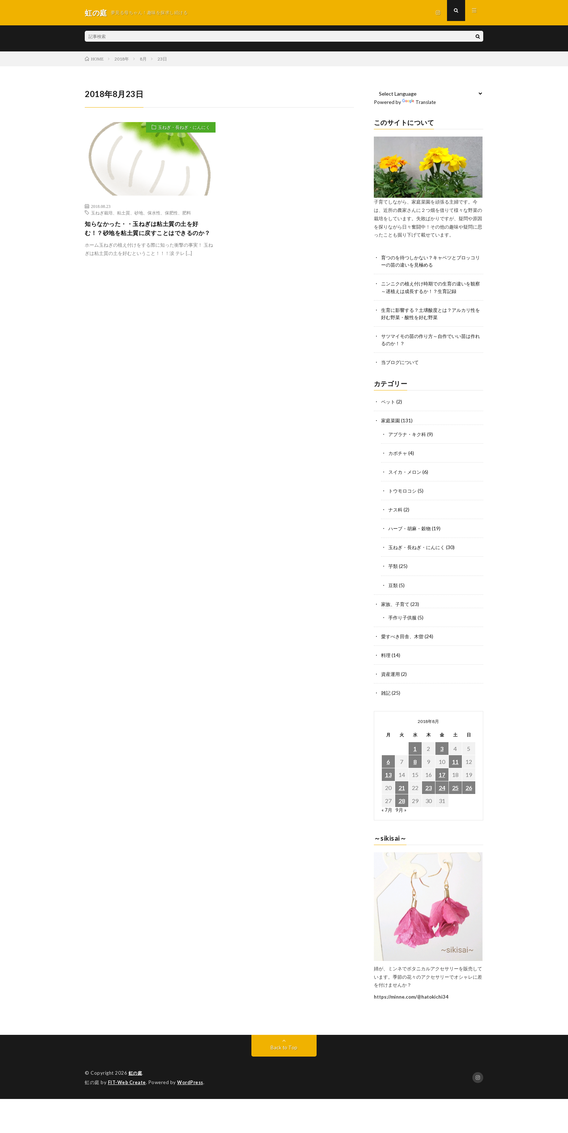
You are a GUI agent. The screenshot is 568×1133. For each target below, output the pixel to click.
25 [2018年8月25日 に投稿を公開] (455, 788)
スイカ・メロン (406, 472)
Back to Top (284, 1047)
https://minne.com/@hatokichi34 (411, 997)
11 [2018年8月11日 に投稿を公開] (455, 761)
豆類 (393, 585)
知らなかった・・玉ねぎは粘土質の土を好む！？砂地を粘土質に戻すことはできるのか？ (148, 234)
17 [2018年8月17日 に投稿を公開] (442, 775)
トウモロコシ (403, 491)
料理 (386, 655)
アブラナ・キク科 (408, 435)
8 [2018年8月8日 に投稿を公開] (415, 761)
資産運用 (391, 674)
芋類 (393, 567)
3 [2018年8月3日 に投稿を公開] (441, 748)
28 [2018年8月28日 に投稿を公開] (401, 801)
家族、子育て (396, 604)
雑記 (386, 693)
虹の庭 (136, 1073)
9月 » (401, 810)
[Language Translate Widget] (429, 93)
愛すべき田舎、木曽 (404, 637)
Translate (419, 102)
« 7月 (387, 810)
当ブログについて (401, 363)
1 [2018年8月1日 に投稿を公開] (415, 748)
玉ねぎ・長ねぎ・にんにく (180, 128)
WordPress (192, 1082)
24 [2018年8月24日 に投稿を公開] (442, 788)
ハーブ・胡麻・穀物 (411, 529)
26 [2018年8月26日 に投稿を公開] (468, 788)
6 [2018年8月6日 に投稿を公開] (388, 761)
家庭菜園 (391, 421)
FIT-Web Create (127, 1082)
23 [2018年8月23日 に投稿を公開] (428, 788)
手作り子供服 (403, 618)
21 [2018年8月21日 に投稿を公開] (401, 788)
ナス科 (396, 510)
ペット (388, 403)
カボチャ (398, 454)
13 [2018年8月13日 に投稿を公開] (388, 775)
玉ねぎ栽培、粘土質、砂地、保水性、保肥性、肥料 (141, 212)
